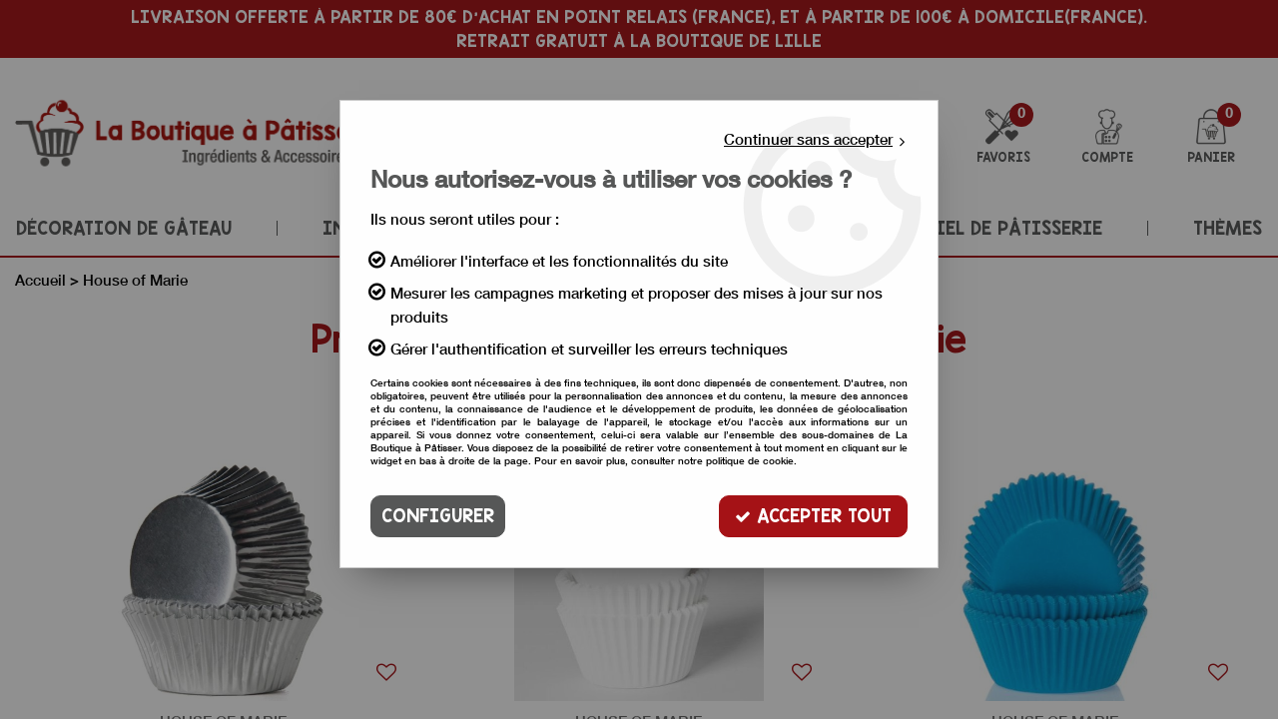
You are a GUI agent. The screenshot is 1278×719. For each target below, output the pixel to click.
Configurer (437, 515)
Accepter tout (813, 515)
